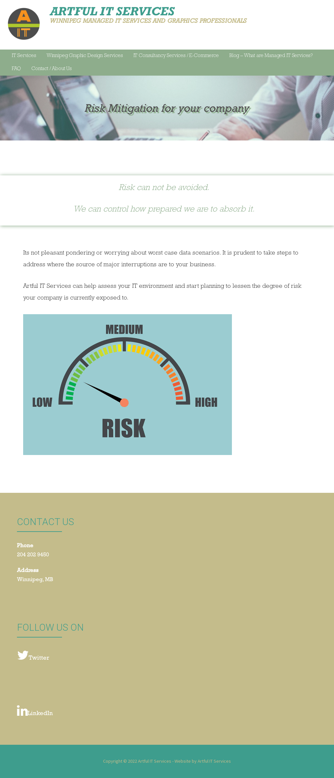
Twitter (33, 655)
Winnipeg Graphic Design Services (85, 56)
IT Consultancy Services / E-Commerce (176, 56)
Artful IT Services (112, 11)
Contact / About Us (51, 69)
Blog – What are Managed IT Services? (271, 56)
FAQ (16, 69)
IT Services (24, 56)
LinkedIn (35, 711)
